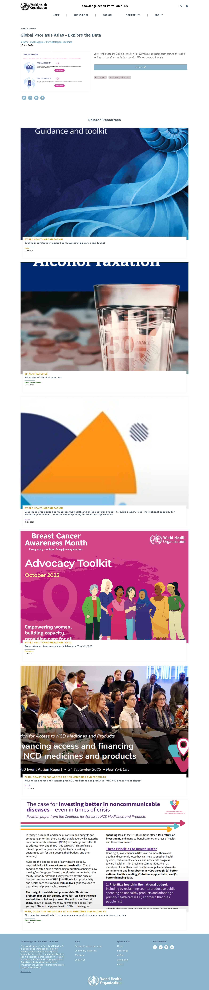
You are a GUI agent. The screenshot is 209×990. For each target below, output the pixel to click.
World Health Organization (44, 239)
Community (132, 15)
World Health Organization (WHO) (48, 642)
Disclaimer (80, 955)
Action (107, 15)
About (158, 15)
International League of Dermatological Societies (46, 42)
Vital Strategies (36, 374)
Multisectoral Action (120, 77)
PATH (28, 777)
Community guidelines (86, 950)
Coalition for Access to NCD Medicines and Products (69, 777)
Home (57, 15)
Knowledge (81, 15)
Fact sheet (100, 77)
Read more (26, 971)
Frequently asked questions (89, 946)
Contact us (80, 960)
